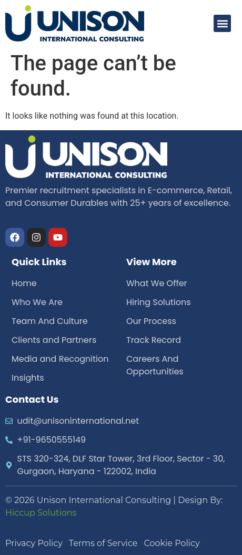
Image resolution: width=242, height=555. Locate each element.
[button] (222, 23)
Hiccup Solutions (40, 513)
